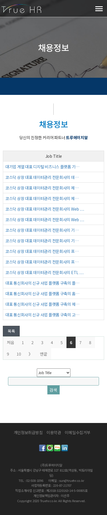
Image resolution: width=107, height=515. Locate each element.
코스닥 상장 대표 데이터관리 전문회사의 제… (41, 188)
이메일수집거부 (77, 432)
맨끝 (43, 354)
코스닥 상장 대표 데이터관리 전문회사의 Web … (44, 209)
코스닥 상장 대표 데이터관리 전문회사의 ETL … (44, 272)
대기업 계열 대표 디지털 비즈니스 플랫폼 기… (42, 166)
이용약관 (54, 432)
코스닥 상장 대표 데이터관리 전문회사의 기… (41, 230)
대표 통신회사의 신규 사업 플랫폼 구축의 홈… (42, 293)
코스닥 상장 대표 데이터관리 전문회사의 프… (41, 251)
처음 (10, 342)
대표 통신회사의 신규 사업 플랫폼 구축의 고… (42, 315)
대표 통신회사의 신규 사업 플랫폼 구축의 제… (42, 304)
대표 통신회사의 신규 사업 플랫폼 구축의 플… (42, 283)
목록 (11, 331)
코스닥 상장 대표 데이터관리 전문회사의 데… (41, 177)
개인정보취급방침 (28, 432)
